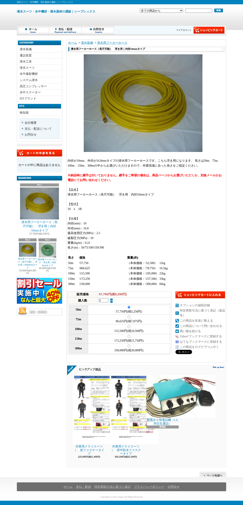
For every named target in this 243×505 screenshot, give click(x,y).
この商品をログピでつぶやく (199, 347)
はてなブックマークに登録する (201, 341)
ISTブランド (28, 98)
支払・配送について (65, 30)
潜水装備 (26, 49)
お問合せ (98, 30)
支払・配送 (83, 486)
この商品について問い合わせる (201, 326)
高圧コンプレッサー (33, 86)
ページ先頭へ (213, 475)
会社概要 (31, 122)
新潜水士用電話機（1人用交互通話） (162, 400)
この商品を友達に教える (196, 320)
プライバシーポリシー (149, 486)
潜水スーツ (27, 67)
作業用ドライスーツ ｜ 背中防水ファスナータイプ (126, 415)
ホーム (33, 30)
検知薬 (24, 112)
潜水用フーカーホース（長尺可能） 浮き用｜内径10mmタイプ (39, 210)
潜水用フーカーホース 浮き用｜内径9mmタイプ (47, 254)
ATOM (42, 312)
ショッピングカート (209, 30)
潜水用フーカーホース (112, 42)
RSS (32, 312)
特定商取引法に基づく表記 (112, 486)
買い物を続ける (190, 331)
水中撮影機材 (29, 73)
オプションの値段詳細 (195, 305)
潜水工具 (26, 61)
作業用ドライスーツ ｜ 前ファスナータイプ (89, 415)
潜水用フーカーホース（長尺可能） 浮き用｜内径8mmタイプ (28, 255)
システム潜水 (29, 80)
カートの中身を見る (39, 153)
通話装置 (26, 55)
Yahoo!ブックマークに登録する (201, 336)
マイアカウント (183, 30)
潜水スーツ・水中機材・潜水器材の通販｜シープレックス (56, 11)
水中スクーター (30, 92)
